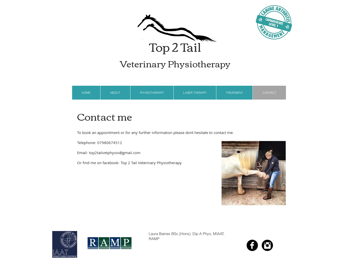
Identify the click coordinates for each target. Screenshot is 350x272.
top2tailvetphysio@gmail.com (114, 152)
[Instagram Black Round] (267, 245)
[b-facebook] (252, 245)
